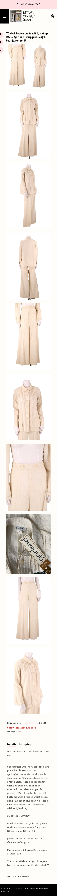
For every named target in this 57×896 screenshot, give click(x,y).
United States (30, 723)
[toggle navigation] (4, 16)
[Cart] (52, 17)
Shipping (25, 744)
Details (11, 744)
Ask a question (14, 732)
